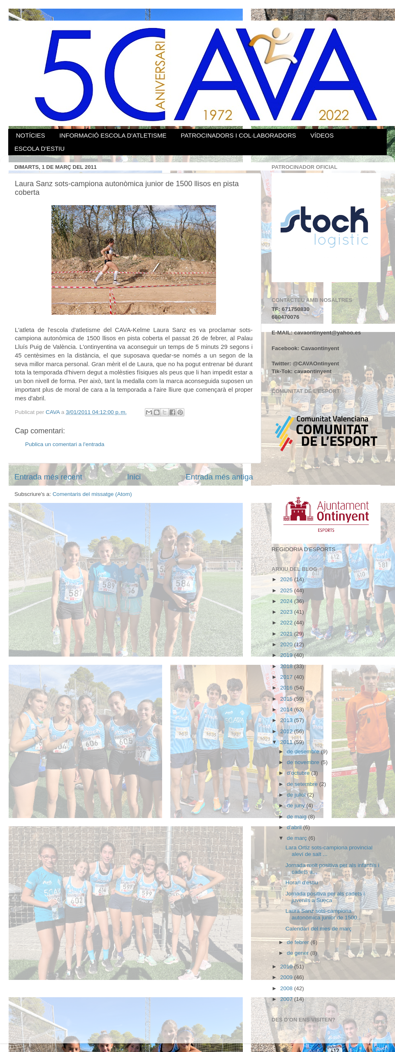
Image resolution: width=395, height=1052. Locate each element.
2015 (287, 699)
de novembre (304, 762)
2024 (287, 601)
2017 (287, 677)
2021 (287, 634)
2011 (287, 742)
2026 (287, 579)
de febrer (299, 942)
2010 (287, 966)
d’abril (295, 827)
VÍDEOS (322, 135)
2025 (287, 590)
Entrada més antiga (219, 476)
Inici (134, 476)
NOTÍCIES (30, 135)
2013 (287, 720)
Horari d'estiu (302, 882)
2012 (287, 731)
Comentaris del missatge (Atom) (92, 494)
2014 (287, 709)
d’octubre (299, 773)
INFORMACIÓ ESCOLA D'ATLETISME (112, 135)
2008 (287, 988)
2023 (287, 612)
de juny (296, 805)
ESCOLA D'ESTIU (39, 148)
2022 (287, 623)
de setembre (303, 784)
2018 (287, 666)
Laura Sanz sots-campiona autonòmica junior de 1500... (324, 914)
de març (298, 838)
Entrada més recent (48, 476)
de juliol (297, 795)
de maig (297, 817)
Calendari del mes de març (319, 929)
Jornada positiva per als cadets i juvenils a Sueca (325, 897)
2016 (287, 688)
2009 (287, 977)
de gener (298, 953)
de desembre (304, 751)
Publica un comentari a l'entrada (64, 444)
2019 (287, 655)
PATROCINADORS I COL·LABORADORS (238, 135)
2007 (287, 999)
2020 (287, 644)
